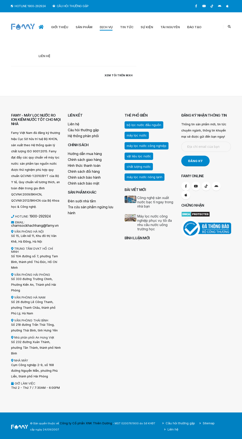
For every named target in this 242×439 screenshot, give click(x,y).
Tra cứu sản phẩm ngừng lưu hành (92, 204)
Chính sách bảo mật (82, 181)
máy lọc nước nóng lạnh (142, 175)
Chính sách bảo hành (82, 175)
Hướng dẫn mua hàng (83, 153)
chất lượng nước (137, 164)
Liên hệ (73, 124)
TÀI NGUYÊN (170, 27)
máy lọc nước (135, 134)
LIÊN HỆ (44, 56)
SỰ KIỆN (147, 27)
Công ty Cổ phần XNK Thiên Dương (83, 422)
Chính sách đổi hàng (82, 170)
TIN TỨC (127, 27)
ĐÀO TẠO (194, 27)
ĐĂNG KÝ (195, 161)
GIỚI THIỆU (59, 27)
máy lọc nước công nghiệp (144, 144)
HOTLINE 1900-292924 (28, 6)
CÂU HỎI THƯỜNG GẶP (71, 6)
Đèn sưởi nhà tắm (80, 199)
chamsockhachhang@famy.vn (32, 224)
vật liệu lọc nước (137, 154)
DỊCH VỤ (106, 27)
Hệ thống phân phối (81, 135)
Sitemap (208, 425)
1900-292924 (39, 216)
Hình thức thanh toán (82, 164)
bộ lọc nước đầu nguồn (142, 124)
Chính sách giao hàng (83, 158)
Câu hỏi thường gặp (82, 129)
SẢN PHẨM (84, 27)
